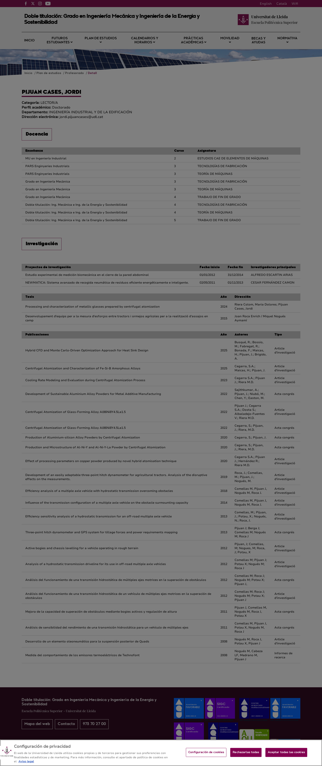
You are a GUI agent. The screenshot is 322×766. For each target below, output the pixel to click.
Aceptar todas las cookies (286, 756)
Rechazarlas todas (246, 756)
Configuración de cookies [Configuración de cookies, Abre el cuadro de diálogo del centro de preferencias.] (206, 756)
